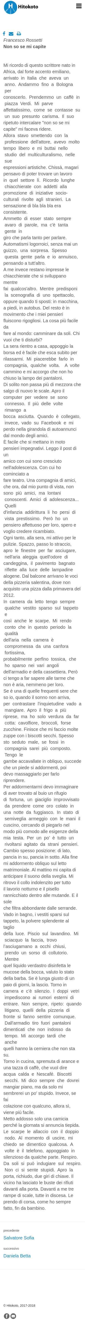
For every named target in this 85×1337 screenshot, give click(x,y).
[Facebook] (1, 33)
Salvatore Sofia (18, 1237)
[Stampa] (17, 33)
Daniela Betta (17, 1255)
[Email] (8, 33)
